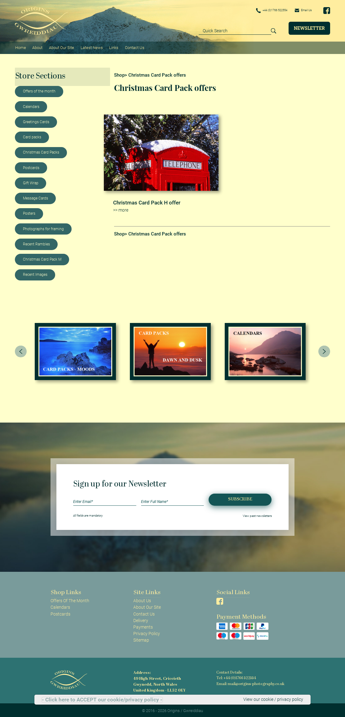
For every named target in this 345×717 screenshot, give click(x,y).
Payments (143, 625)
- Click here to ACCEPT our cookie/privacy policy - (102, 699)
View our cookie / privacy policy (273, 699)
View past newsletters (257, 514)
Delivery (140, 618)
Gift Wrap (30, 181)
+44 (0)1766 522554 (262, 10)
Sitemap (141, 638)
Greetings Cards (36, 120)
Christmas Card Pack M (42, 258)
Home (20, 46)
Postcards (31, 166)
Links (112, 46)
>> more (120, 208)
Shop (119, 73)
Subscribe (240, 497)
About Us (142, 599)
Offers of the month (39, 90)
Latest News (90, 46)
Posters (29, 212)
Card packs (32, 135)
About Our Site (60, 46)
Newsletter (309, 28)
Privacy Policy (146, 632)
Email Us (301, 10)
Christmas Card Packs (41, 151)
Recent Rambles (36, 242)
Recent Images (35, 273)
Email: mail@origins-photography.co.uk (248, 682)
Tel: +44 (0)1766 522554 (235, 676)
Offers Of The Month (70, 599)
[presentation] (21, 350)
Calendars (31, 105)
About (37, 46)
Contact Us (132, 46)
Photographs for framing (43, 227)
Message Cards (35, 197)
